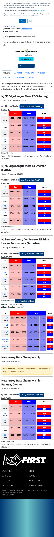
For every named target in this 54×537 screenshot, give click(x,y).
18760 (32, 294)
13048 (19, 279)
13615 (32, 146)
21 (5, 146)
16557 (12, 406)
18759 (18, 118)
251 (32, 139)
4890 (12, 118)
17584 (25, 132)
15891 (19, 146)
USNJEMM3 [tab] (29, 73)
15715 (25, 139)
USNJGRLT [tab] (41, 73)
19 (5, 287)
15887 (32, 118)
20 (5, 220)
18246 (25, 125)
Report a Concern (36, 485)
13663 (19, 272)
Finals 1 (5, 339)
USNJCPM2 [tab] (18, 73)
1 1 (6, 318)
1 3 (6, 332)
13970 (33, 191)
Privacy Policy (40, 10)
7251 (12, 139)
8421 (25, 413)
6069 (19, 406)
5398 (25, 428)
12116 (19, 420)
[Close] (49, 368)
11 (5, 206)
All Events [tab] (6, 73)
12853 (19, 199)
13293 (18, 132)
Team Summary (26, 59)
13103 (42, 339)
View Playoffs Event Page (25, 301)
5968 (26, 206)
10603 (12, 294)
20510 (12, 125)
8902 (32, 287)
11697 (32, 428)
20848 (12, 279)
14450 (32, 125)
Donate (32, 476)
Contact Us (6, 476)
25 (5, 435)
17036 (32, 413)
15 (5, 139)
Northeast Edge (26, 29)
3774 (32, 420)
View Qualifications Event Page (32, 106)
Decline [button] (31, 21)
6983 (12, 191)
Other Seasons (25, 66)
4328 (12, 146)
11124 (33, 220)
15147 (26, 213)
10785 (25, 118)
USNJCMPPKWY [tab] (19, 77)
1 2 (6, 325)
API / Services (7, 471)
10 (5, 132)
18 (5, 213)
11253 (25, 420)
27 (5, 294)
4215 (32, 132)
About (31, 471)
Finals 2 (5, 346)
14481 (12, 413)
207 (12, 318)
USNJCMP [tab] (6, 77)
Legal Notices (7, 485)
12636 (12, 199)
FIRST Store (6, 480)
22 (5, 428)
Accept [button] (22, 21)
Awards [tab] (32, 77)
